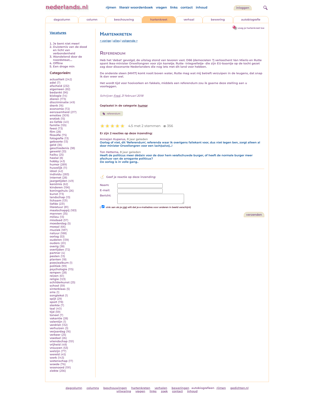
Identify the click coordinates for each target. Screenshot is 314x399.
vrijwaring (123, 391)
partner (55, 253)
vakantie (56, 318)
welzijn (55, 351)
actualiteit (57, 79)
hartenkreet (158, 19)
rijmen (111, 7)
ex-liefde (56, 122)
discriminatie (59, 102)
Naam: (104, 185)
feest (53, 128)
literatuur (56, 207)
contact (187, 7)
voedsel (55, 338)
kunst (54, 194)
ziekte (54, 370)
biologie (55, 95)
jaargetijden (58, 180)
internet (55, 177)
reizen (54, 275)
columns (93, 388)
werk (53, 357)
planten (55, 259)
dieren (54, 99)
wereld (55, 354)
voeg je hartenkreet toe (251, 28)
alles (116, 40)
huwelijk (56, 167)
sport (53, 302)
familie (55, 125)
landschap (57, 197)
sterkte (55, 305)
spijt (53, 298)
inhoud (201, 7)
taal (52, 308)
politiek (55, 266)
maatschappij (60, 210)
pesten (55, 256)
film (52, 131)
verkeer (55, 334)
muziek (55, 230)
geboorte (56, 141)
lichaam (55, 200)
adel (53, 82)
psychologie (58, 269)
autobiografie (250, 19)
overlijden (57, 249)
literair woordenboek (136, 7)
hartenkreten (140, 388)
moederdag (58, 223)
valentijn (56, 321)
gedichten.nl (239, 388)
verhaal (189, 19)
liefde (54, 203)
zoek (164, 391)
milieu (54, 216)
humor (54, 164)
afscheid (56, 86)
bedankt (56, 92)
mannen (56, 213)
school (54, 285)
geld (53, 144)
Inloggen (242, 7)
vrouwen (56, 347)
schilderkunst (60, 282)
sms (53, 292)
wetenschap (59, 361)
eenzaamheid (60, 112)
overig (54, 246)
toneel (54, 315)
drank (54, 105)
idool (53, 171)
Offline (58, 63)
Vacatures (58, 33)
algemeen (57, 89)
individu (56, 174)
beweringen (180, 388)
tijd (52, 311)
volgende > (130, 40)
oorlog (54, 236)
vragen (161, 7)
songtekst (57, 295)
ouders (55, 243)
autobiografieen (202, 388)
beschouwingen (115, 388)
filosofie (55, 135)
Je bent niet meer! (66, 43)
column (92, 19)
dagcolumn (62, 19)
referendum (111, 113)
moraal (55, 226)
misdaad (56, 220)
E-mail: (105, 190)
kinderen (56, 187)
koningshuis (59, 190)
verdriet (55, 325)
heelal (54, 158)
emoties (55, 115)
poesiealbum (59, 262)
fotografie (56, 138)
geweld (55, 151)
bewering (218, 19)
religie (54, 279)
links (173, 7)
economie (57, 108)
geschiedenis (59, 148)
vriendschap (59, 341)
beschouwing (124, 19)
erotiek (55, 118)
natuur (55, 233)
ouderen (56, 239)
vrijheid (55, 344)
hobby (54, 161)
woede (55, 364)
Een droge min (64, 66)
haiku (54, 154)
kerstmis (56, 184)
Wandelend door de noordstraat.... (67, 58)
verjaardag (57, 331)
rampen (55, 272)
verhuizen (57, 328)
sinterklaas (58, 289)
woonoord (57, 367)
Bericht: (105, 195)
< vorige (105, 40)
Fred (117, 95)
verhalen (161, 388)
